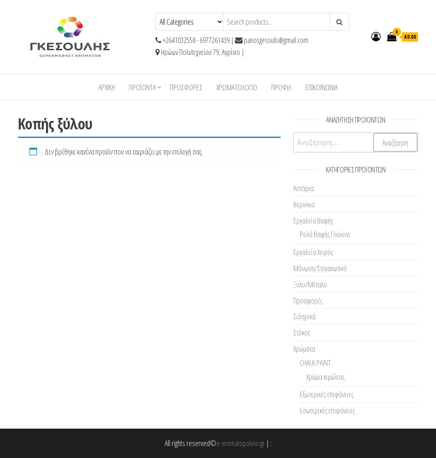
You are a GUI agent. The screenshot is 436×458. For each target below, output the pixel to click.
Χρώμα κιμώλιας (325, 377)
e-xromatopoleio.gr (240, 443)
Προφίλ (281, 87)
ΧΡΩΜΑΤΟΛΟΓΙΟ (236, 87)
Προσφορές (186, 87)
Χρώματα (304, 349)
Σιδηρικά (304, 316)
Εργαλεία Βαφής (313, 220)
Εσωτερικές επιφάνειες (327, 410)
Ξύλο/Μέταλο (310, 284)
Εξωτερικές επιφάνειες (326, 394)
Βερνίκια (304, 204)
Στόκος (301, 332)
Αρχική (106, 87)
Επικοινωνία (321, 87)
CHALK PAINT (315, 363)
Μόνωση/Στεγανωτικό (320, 268)
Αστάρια (303, 188)
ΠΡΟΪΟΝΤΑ (142, 87)
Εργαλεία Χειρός (313, 252)
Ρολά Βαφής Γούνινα (325, 234)
